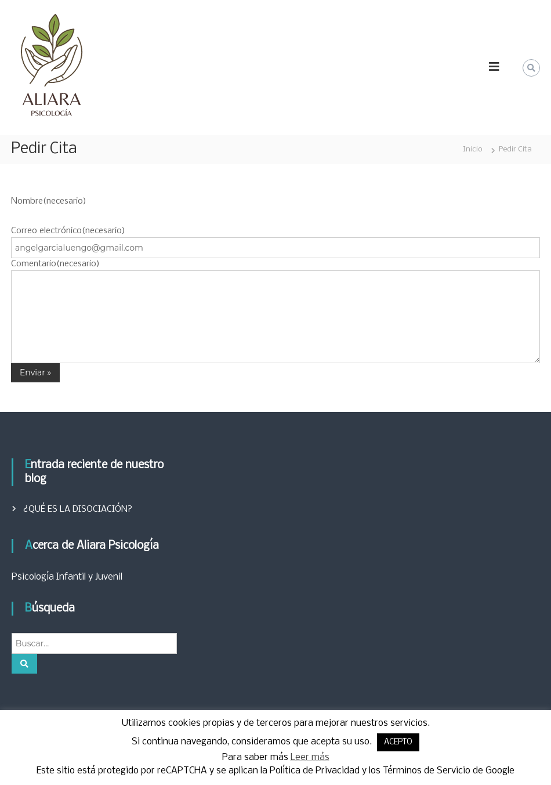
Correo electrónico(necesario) (68, 231)
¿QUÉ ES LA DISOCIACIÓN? (77, 509)
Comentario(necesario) (55, 264)
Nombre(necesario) (48, 201)
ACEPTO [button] (398, 742)
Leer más (310, 757)
